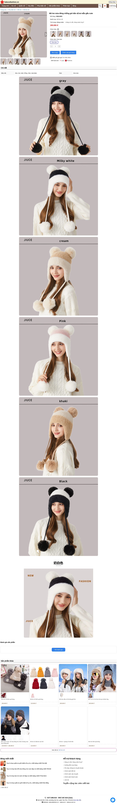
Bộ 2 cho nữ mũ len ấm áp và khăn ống (98, 699)
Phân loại (66, 6)
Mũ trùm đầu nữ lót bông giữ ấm (67, 699)
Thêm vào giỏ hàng (68, 52)
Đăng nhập (112, 2)
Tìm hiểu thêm (66, 57)
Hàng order (60, 22)
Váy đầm (31, 6)
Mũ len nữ (26, 9)
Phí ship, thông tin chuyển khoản (73, 768)
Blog (74, 6)
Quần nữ (22, 6)
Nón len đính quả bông (94, 741)
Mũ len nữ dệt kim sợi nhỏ (37, 741)
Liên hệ (66, 780)
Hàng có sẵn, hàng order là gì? (75, 22)
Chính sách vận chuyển (71, 774)
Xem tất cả (4, 787)
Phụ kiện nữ (41, 6)
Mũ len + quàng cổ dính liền (66, 741)
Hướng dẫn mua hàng (70, 765)
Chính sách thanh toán (71, 777)
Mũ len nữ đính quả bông (36, 699)
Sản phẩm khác (54, 6)
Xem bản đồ (77, 800)
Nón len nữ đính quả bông (7, 699)
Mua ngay (55, 52)
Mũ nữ (19, 9)
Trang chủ (5, 6)
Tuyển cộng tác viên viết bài (76, 783)
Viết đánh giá (58, 649)
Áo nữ (13, 6)
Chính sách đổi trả (69, 771)
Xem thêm (34, 73)
